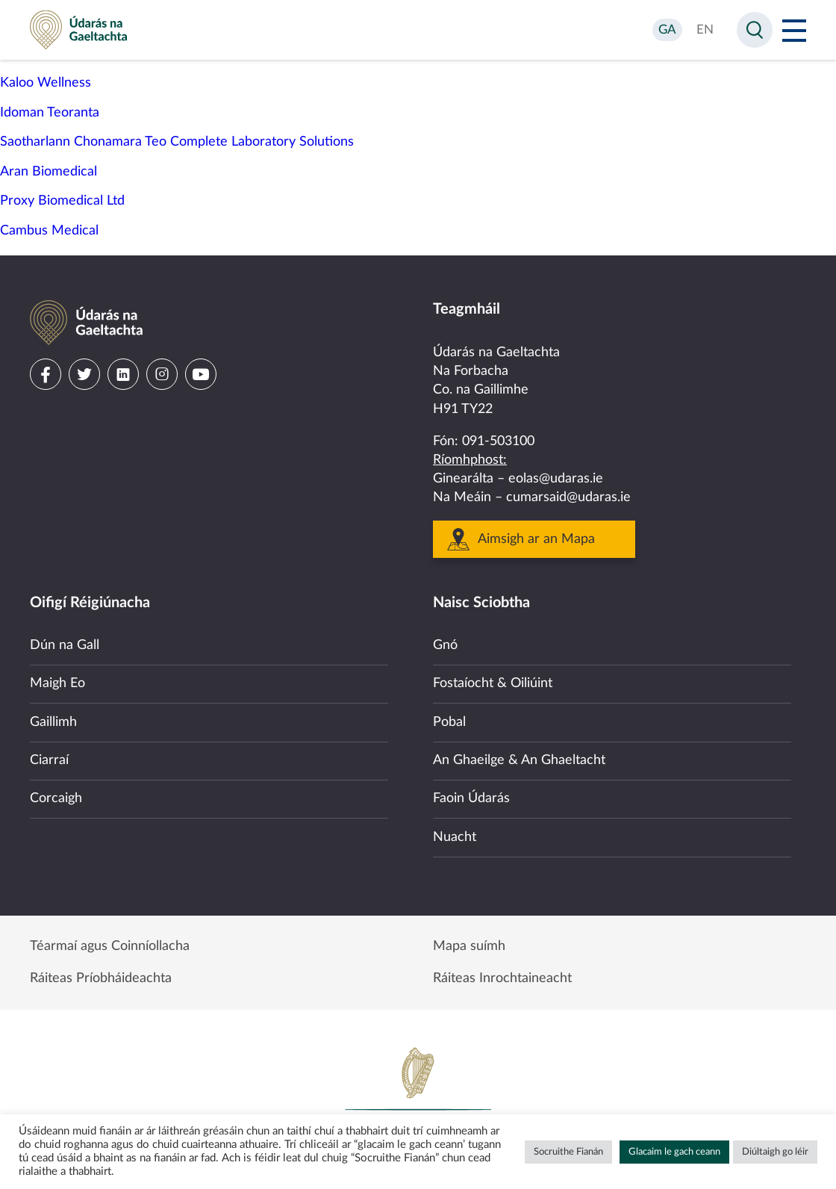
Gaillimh (53, 722)
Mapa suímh (469, 946)
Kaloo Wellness (45, 83)
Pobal (449, 722)
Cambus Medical (49, 231)
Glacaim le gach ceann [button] (674, 1152)
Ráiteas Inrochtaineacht (502, 978)
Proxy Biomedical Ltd (62, 201)
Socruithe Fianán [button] (568, 1152)
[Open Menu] (794, 29)
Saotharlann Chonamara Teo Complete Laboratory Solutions (177, 142)
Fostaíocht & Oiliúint (492, 683)
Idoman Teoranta (49, 112)
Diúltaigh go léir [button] (775, 1152)
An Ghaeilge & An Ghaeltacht (519, 760)
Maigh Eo (57, 683)
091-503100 (498, 441)
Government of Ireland (418, 1096)
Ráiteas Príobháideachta (101, 978)
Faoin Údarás (471, 798)
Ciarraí (49, 760)
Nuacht (454, 837)
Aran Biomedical (48, 171)
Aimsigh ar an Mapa (536, 539)
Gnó (445, 645)
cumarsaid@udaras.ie (568, 497)
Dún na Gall (64, 645)
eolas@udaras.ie (555, 478)
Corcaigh (56, 798)
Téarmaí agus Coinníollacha (110, 946)
